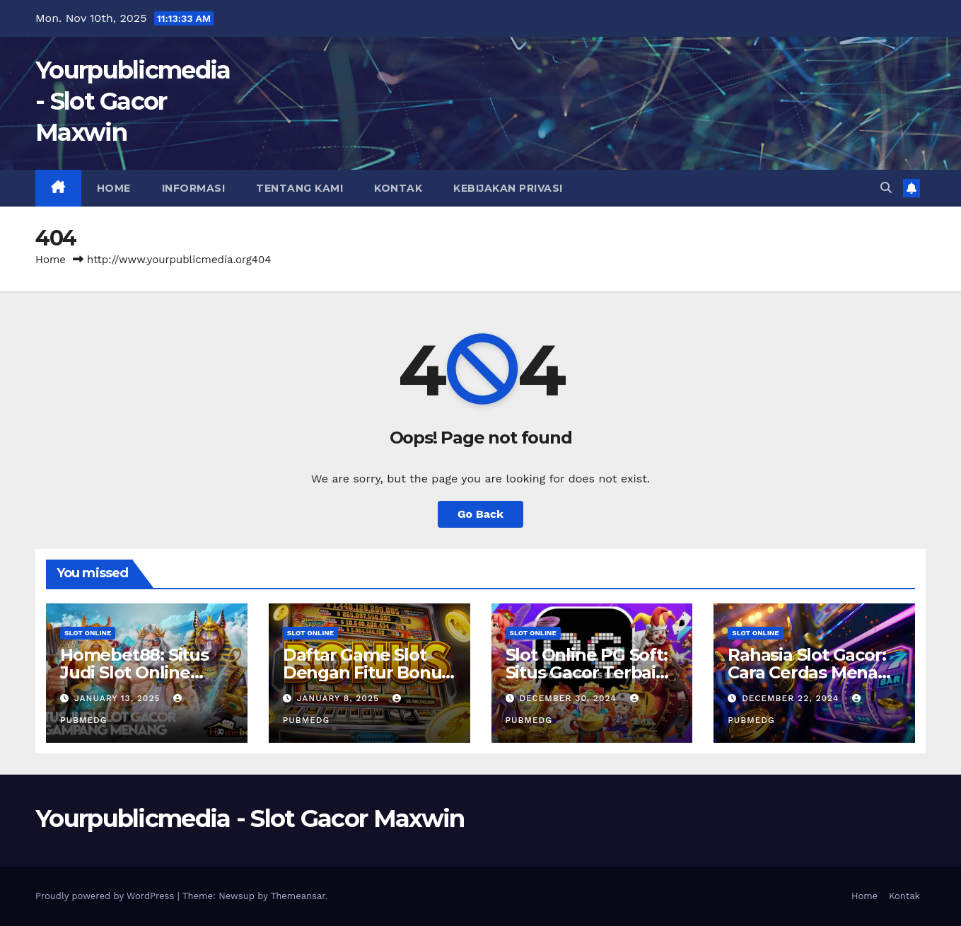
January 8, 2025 (340, 698)
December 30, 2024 (569, 698)
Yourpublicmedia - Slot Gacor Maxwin (133, 101)
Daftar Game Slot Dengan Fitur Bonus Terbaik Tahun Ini (366, 672)
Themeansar (298, 896)
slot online (87, 633)
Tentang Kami (299, 188)
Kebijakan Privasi (508, 188)
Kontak (398, 188)
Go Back (480, 514)
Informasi (194, 188)
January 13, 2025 (118, 698)
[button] (886, 188)
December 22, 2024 (792, 698)
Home (114, 188)
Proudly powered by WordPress (106, 896)
